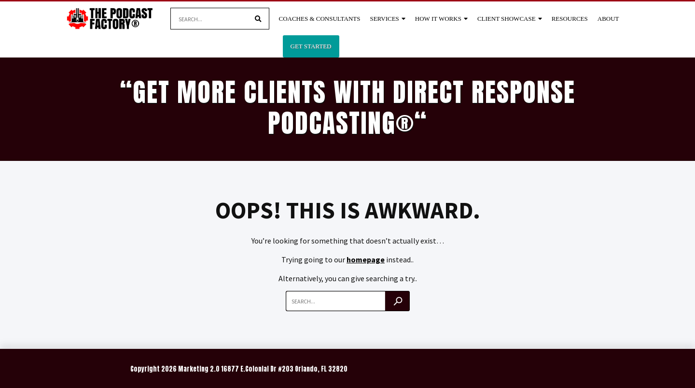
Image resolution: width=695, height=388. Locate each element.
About (608, 18)
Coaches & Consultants (320, 18)
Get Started (311, 46)
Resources (570, 18)
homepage (366, 259)
